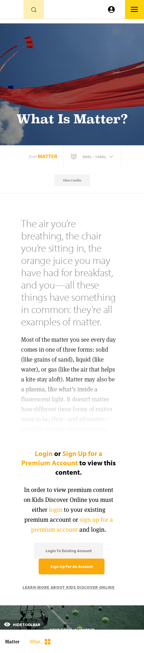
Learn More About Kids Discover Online (69, 587)
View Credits (72, 180)
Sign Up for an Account (71, 566)
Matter (47, 156)
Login (44, 453)
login (55, 510)
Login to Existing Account (69, 550)
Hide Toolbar (22, 624)
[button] (93, 156)
